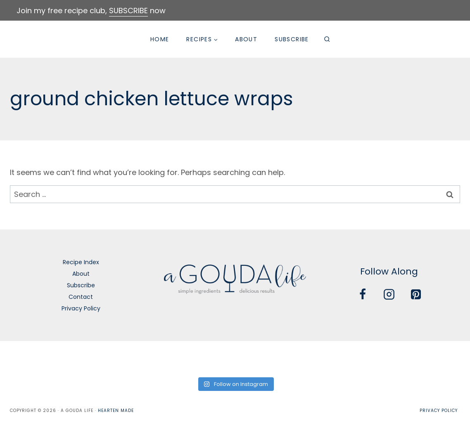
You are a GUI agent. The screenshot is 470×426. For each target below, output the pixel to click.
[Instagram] (389, 294)
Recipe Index (81, 262)
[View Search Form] (327, 39)
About (246, 39)
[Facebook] (362, 294)
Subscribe (292, 39)
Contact (81, 297)
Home (159, 39)
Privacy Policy (81, 308)
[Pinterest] (415, 294)
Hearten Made (116, 410)
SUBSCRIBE (128, 10)
